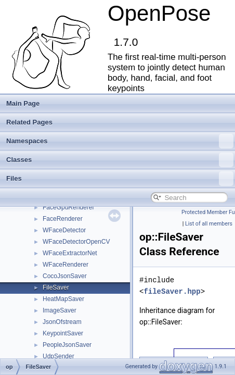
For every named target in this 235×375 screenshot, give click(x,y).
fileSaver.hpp (171, 291)
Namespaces (119, 141)
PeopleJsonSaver (67, 344)
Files (119, 178)
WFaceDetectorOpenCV (76, 241)
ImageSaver (59, 310)
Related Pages (29, 122)
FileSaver (56, 287)
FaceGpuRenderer (68, 207)
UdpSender (58, 356)
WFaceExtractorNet (70, 253)
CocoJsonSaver (65, 276)
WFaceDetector (64, 230)
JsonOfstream (62, 322)
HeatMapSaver (63, 299)
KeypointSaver (63, 333)
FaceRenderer (63, 218)
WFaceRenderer (65, 264)
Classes (119, 160)
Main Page (23, 103)
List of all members (208, 223)
